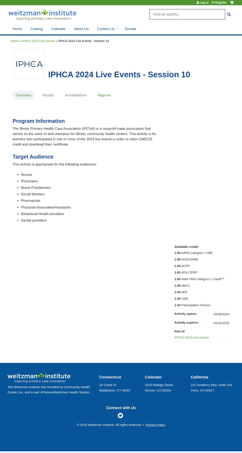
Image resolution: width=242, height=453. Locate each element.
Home (17, 29)
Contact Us (106, 29)
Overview (23, 95)
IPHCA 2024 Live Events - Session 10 (83, 41)
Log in (204, 2)
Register (221, 2)
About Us (81, 29)
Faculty (48, 95)
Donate (130, 29)
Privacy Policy (155, 425)
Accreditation (76, 95)
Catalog (36, 29)
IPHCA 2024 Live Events (38, 41)
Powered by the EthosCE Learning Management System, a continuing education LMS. (221, 444)
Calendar (58, 29)
